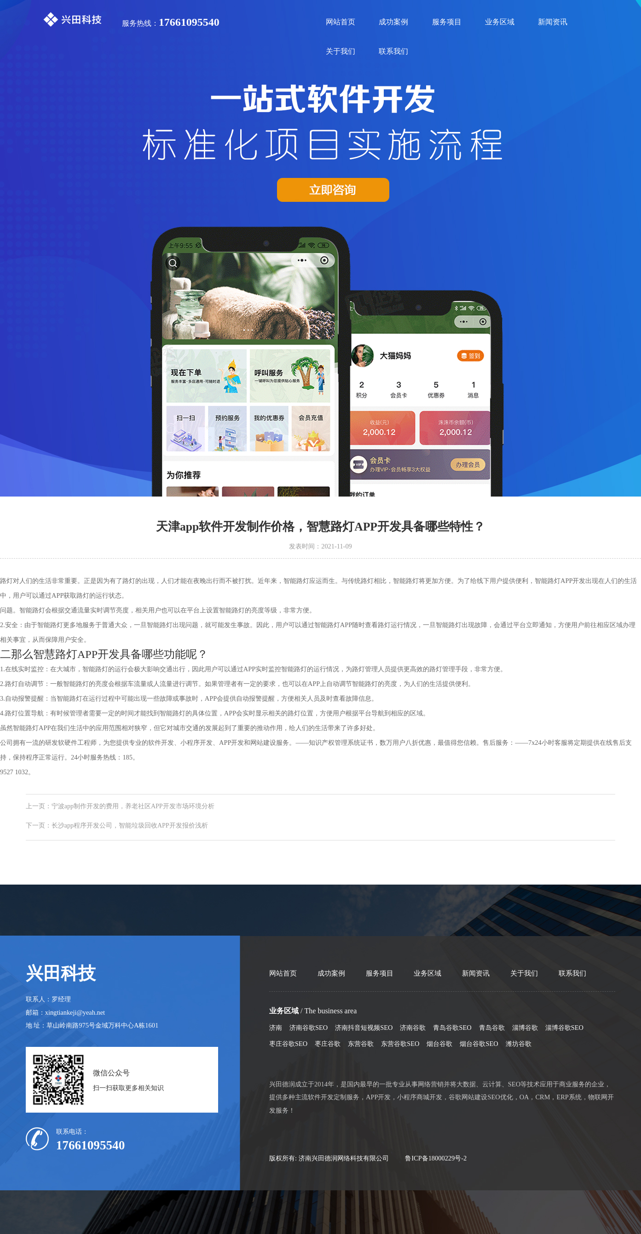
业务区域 (499, 22)
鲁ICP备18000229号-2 (436, 1158)
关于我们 (340, 51)
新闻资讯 (552, 22)
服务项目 (447, 22)
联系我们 (393, 51)
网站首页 (340, 22)
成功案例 (393, 22)
